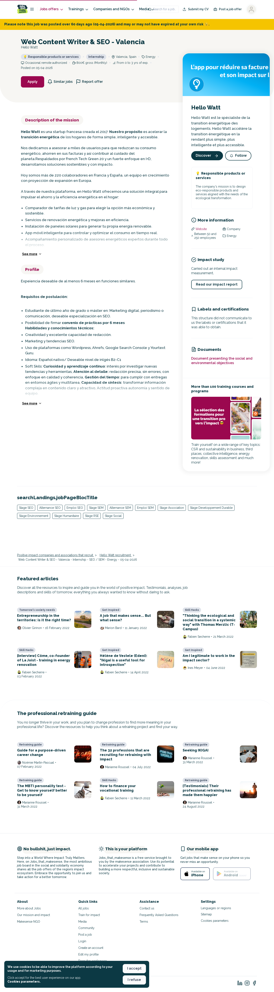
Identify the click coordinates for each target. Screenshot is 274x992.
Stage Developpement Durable (211, 507)
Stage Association (172, 507)
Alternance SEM (120, 507)
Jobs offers (52, 9)
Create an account (90, 948)
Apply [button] (33, 82)
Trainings (78, 9)
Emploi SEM (145, 507)
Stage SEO (26, 507)
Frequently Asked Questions (159, 915)
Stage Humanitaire (66, 516)
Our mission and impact (33, 915)
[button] (238, 155)
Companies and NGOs (114, 9)
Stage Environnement (33, 516)
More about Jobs (29, 908)
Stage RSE (92, 516)
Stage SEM (96, 507)
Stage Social (113, 516)
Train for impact (89, 915)
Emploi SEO (75, 507)
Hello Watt (205, 108)
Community (86, 928)
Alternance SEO (50, 507)
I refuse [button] (134, 980)
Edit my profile (88, 954)
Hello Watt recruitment (116, 555)
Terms (144, 921)
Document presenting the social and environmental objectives (221, 360)
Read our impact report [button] (217, 284)
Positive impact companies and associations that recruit (55, 555)
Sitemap (206, 914)
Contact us (147, 908)
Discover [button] (207, 155)
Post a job (85, 934)
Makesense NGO (28, 921)
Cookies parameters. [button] (24, 981)
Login (82, 941)
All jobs (83, 908)
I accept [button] (134, 968)
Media (147, 9)
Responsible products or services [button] (51, 56)
